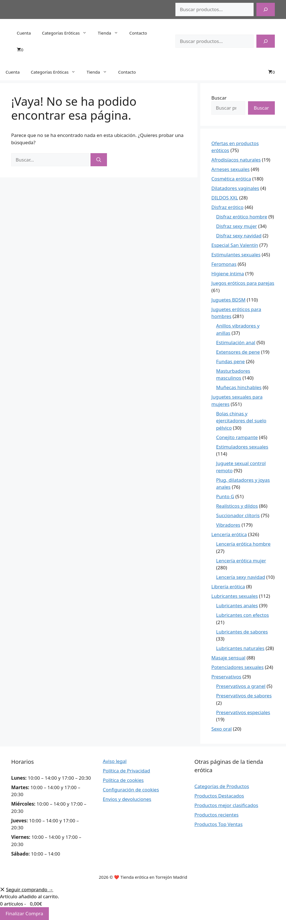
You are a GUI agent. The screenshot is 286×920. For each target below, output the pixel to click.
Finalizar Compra (24, 913)
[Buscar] (265, 9)
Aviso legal (115, 761)
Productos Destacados (219, 796)
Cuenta (24, 33)
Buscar (219, 98)
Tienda (111, 33)
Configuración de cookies (131, 789)
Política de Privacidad (126, 770)
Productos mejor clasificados (226, 805)
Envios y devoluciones (127, 799)
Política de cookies (123, 780)
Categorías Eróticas (67, 33)
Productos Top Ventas (218, 824)
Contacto (138, 33)
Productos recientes (216, 814)
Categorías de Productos (221, 786)
